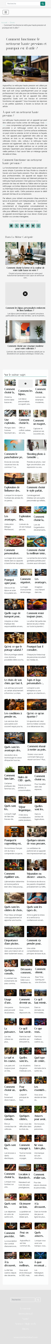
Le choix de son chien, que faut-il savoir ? (13, 683)
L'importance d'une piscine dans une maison (13, 943)
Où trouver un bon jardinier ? (24, 1207)
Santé (25, 1318)
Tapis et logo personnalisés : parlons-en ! (35, 683)
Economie (25, 1308)
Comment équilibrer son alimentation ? (11, 877)
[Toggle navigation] (6, 12)
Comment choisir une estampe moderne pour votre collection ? (25, 347)
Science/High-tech (25, 1323)
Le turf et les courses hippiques (10, 1061)
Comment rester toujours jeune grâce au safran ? (36, 616)
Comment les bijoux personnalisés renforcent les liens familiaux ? (25, 309)
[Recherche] (23, 4)
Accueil (4, 23)
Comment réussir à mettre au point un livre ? (37, 749)
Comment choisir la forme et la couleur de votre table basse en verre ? (25, 269)
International (25, 1313)
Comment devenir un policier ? (25, 1002)
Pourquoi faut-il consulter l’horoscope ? (35, 650)
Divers (12, 23)
